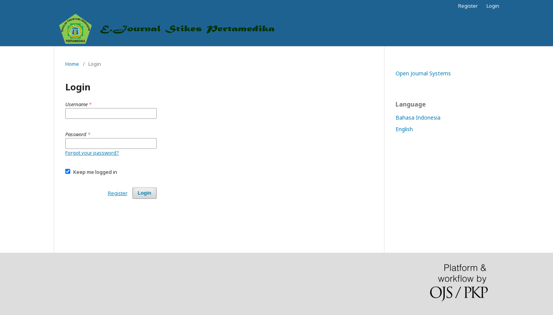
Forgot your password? (92, 152)
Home (72, 63)
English (404, 129)
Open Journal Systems (423, 73)
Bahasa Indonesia (418, 117)
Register (468, 5)
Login (493, 5)
